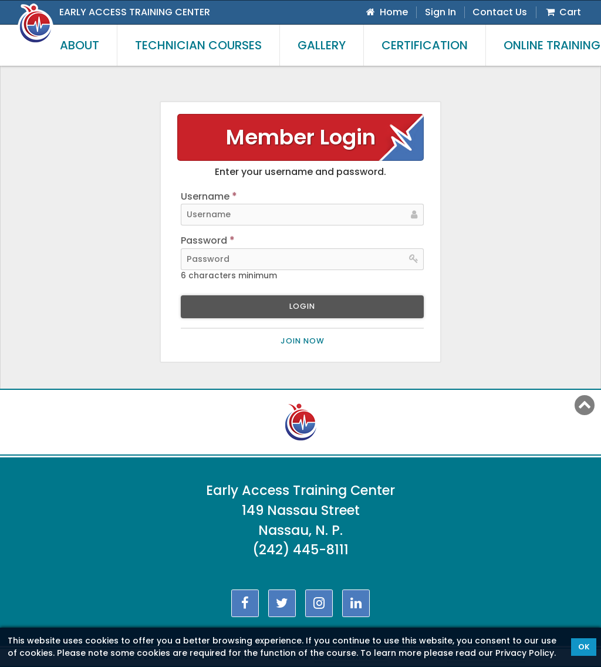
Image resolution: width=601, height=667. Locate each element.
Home (386, 12)
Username (209, 197)
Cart (562, 12)
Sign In (440, 12)
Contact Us (499, 12)
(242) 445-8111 (300, 549)
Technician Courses (198, 45)
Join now (303, 341)
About (79, 45)
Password (208, 241)
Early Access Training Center (134, 12)
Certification (424, 45)
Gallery (322, 45)
